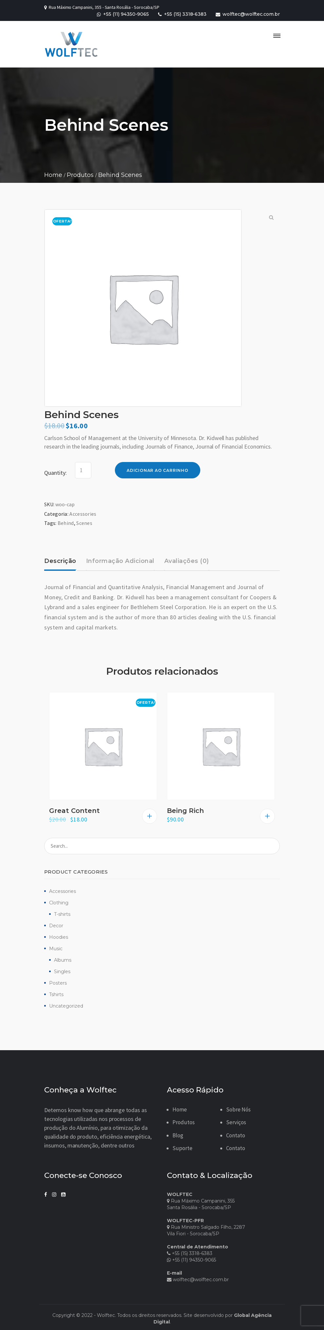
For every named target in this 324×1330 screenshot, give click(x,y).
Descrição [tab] (60, 561)
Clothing (58, 903)
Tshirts (56, 994)
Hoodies (58, 937)
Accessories (62, 891)
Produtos (183, 1122)
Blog (177, 1135)
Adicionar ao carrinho (158, 470)
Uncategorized (66, 1006)
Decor (56, 926)
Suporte (182, 1148)
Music (56, 949)
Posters (58, 983)
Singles (62, 971)
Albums (62, 960)
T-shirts (62, 914)
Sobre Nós (238, 1109)
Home (179, 1109)
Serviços (236, 1122)
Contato (235, 1135)
